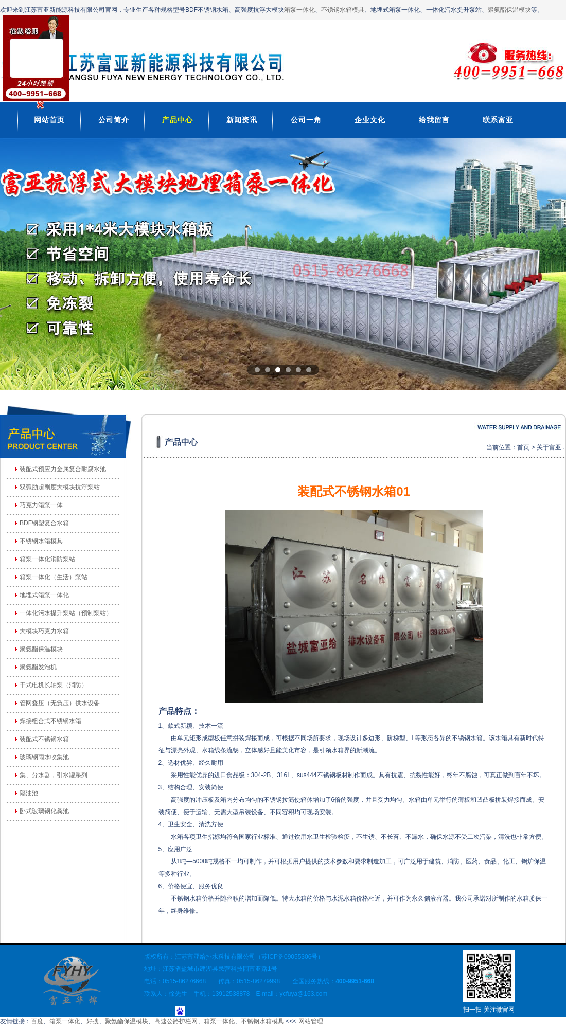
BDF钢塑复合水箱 (44, 523)
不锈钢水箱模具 (342, 9)
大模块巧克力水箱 (44, 631)
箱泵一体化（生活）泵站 (53, 577)
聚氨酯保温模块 (509, 9)
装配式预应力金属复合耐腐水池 (63, 469)
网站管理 (310, 1021)
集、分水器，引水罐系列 (53, 775)
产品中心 (177, 120)
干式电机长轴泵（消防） (53, 685)
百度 (37, 1021)
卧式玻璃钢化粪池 (44, 811)
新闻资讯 (241, 120)
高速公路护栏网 (176, 1021)
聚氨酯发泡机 (38, 667)
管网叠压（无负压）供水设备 (60, 703)
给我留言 (434, 120)
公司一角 (306, 120)
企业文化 (370, 120)
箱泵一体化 (299, 9)
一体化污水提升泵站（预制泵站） (66, 613)
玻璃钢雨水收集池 (44, 757)
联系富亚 (498, 120)
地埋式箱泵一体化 (44, 595)
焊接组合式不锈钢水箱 (50, 721)
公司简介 (113, 120)
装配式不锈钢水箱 (44, 739)
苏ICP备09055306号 (289, 956)
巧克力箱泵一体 (41, 505)
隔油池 (29, 793)
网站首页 (49, 120)
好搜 (92, 1021)
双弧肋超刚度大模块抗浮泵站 (60, 487)
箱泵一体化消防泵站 (47, 559)
